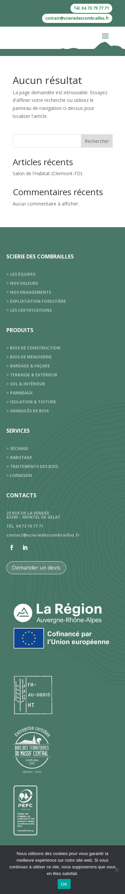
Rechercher (97, 141)
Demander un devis (36, 567)
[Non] (116, 869)
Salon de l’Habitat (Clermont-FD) (47, 173)
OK (64, 884)
